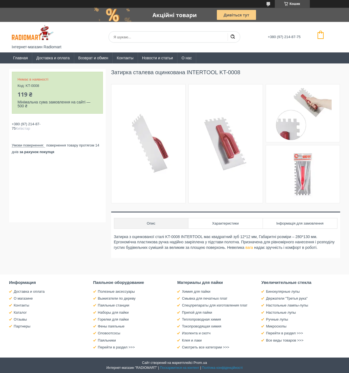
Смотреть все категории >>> (205, 347)
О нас (187, 58)
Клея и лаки (192, 340)
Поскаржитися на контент (179, 368)
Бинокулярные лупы (283, 291)
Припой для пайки (197, 312)
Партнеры (22, 326)
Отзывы (20, 319)
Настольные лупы (281, 312)
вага (249, 247)
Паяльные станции (113, 305)
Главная (20, 58)
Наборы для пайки (113, 312)
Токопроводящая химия (201, 326)
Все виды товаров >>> (284, 340)
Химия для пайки (196, 291)
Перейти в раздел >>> (116, 347)
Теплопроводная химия (201, 319)
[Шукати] (233, 37)
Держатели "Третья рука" (287, 298)
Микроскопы (276, 326)
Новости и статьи (157, 58)
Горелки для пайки (113, 319)
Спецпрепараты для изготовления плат (214, 305)
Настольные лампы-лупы (287, 305)
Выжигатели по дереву (117, 298)
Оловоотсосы (109, 333)
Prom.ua (200, 363)
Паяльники (107, 340)
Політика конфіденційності (222, 368)
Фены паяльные (111, 326)
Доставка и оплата (53, 58)
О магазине (23, 298)
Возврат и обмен (93, 58)
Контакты (125, 58)
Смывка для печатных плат (204, 298)
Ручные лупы (277, 319)
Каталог (20, 312)
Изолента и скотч (196, 333)
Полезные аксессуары (116, 291)
